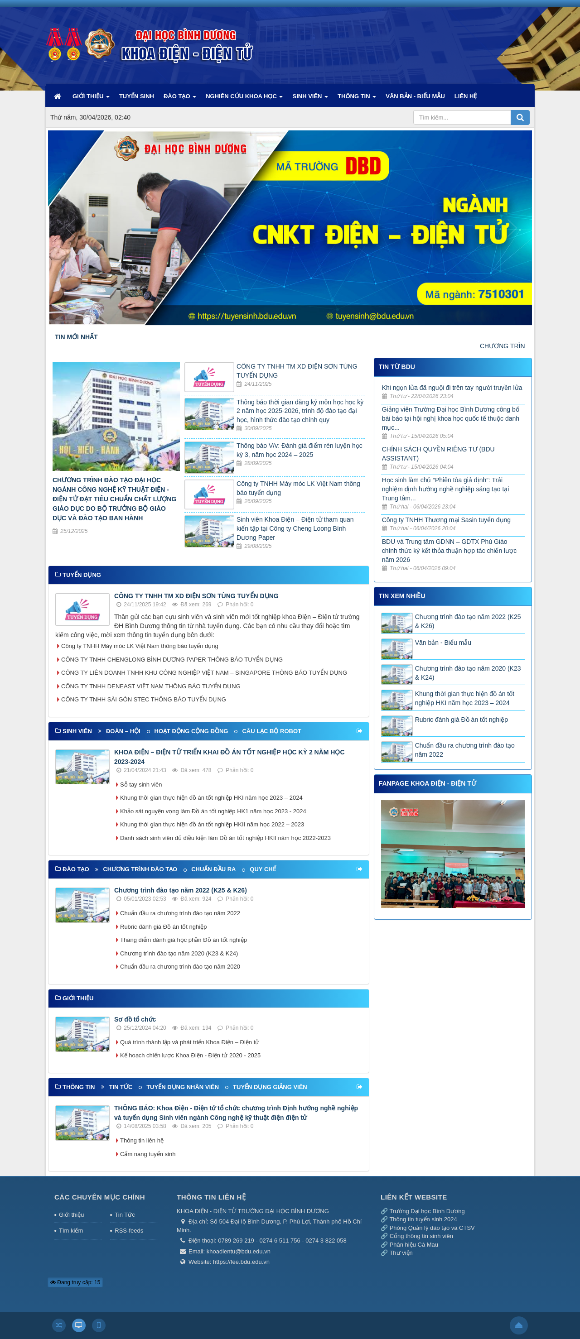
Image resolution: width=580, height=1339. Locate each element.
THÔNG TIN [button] (357, 99)
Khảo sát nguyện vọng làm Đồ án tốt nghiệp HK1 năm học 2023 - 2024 (213, 811)
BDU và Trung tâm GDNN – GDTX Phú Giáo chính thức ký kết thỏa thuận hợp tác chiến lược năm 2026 (449, 550)
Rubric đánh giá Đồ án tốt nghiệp (163, 926)
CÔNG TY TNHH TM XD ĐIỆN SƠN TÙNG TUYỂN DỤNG (196, 596)
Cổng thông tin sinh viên (421, 1236)
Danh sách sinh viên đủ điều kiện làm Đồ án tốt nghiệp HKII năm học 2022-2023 (225, 838)
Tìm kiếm (71, 1230)
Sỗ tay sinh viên (141, 784)
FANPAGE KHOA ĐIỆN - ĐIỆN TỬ (427, 783)
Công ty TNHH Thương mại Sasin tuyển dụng (446, 519)
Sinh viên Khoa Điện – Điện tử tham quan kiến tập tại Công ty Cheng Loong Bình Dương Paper (295, 528)
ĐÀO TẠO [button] (180, 99)
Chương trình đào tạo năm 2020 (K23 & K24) (179, 953)
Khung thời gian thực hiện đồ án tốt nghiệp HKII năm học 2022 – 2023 (212, 824)
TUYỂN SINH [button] (136, 96)
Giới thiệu (71, 1214)
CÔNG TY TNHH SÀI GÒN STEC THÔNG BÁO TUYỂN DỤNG (143, 699)
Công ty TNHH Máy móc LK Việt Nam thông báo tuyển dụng (139, 646)
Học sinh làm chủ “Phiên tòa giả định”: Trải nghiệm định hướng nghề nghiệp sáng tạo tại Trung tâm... (445, 489)
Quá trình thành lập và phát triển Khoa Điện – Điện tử (189, 1042)
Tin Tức (125, 1214)
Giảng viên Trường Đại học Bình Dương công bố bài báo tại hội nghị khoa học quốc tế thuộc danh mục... (450, 418)
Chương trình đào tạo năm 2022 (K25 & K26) (180, 890)
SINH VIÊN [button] (310, 99)
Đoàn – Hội (123, 731)
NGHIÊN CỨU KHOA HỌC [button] (244, 99)
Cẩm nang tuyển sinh (147, 1154)
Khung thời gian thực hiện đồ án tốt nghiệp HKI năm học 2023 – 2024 (211, 797)
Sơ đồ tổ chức (135, 1019)
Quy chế (263, 869)
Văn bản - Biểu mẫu (443, 642)
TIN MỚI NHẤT (76, 337)
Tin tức (120, 1087)
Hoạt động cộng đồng (191, 731)
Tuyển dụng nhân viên (182, 1087)
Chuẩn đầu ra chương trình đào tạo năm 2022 (180, 913)
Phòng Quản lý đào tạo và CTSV (432, 1227)
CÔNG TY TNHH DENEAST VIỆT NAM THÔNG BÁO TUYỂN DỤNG (151, 686)
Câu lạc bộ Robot (271, 731)
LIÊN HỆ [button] (465, 96)
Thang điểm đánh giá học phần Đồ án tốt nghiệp (183, 939)
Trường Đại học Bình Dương (426, 1211)
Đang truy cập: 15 (75, 1282)
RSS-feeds (129, 1230)
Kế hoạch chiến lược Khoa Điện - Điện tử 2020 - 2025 (190, 1055)
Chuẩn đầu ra (213, 869)
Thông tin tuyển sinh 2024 (423, 1219)
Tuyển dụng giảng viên (270, 1087)
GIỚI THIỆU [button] (91, 99)
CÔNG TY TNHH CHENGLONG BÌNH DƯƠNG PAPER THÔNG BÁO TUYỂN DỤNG (172, 659)
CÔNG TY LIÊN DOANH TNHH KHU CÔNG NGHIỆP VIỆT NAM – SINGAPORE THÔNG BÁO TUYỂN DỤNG (204, 672)
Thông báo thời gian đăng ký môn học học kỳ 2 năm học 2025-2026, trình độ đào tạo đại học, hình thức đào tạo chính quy (300, 411)
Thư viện (400, 1252)
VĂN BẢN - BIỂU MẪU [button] (415, 96)
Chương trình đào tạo (140, 869)
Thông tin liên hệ (142, 1140)
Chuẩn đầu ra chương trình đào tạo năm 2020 (180, 966)
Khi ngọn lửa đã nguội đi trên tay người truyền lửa (452, 387)
